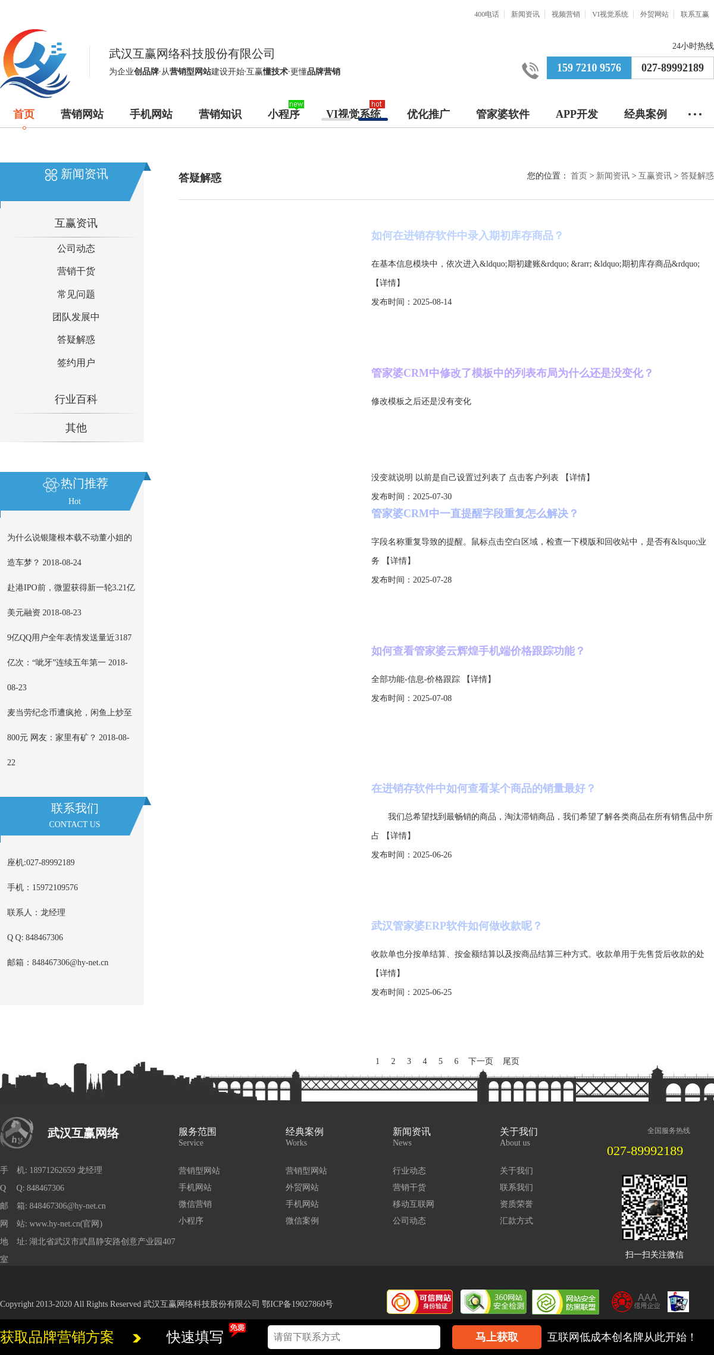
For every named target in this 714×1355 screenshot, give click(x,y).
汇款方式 (516, 1220)
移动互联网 (413, 1204)
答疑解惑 (76, 339)
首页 (24, 114)
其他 (76, 428)
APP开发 (577, 114)
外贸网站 (654, 14)
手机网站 (151, 114)
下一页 (480, 1061)
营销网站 (82, 114)
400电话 (486, 14)
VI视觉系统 (610, 14)
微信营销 (195, 1204)
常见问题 (76, 294)
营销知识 (220, 114)
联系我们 (516, 1187)
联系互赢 (695, 14)
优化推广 (428, 114)
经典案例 (645, 114)
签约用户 (76, 363)
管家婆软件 (503, 114)
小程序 (284, 114)
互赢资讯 (76, 223)
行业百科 (76, 399)
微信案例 (302, 1220)
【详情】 (388, 282)
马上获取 (496, 1337)
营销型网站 (199, 1170)
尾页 (511, 1061)
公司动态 (76, 248)
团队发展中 (76, 317)
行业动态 (409, 1170)
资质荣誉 (516, 1204)
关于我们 (516, 1170)
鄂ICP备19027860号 (297, 1304)
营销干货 (76, 271)
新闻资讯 (525, 14)
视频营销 (566, 14)
